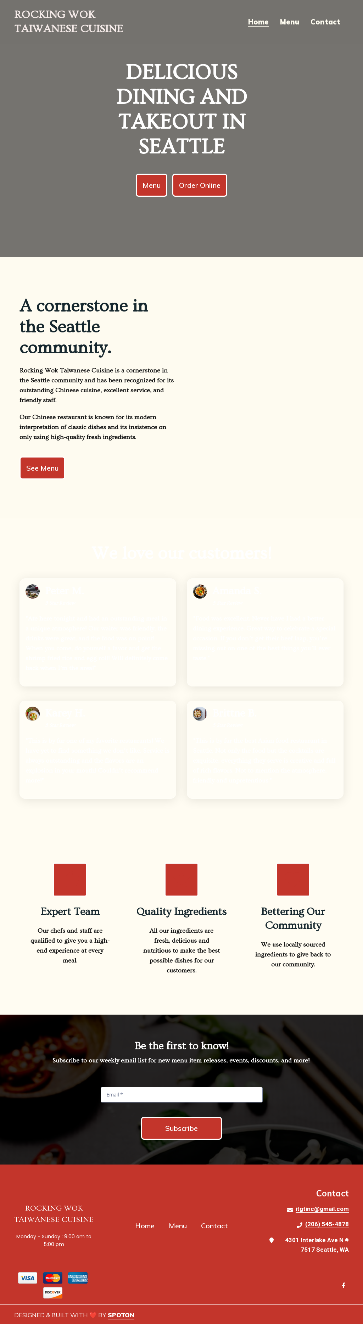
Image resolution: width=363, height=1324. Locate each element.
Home (147, 1225)
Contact (216, 1225)
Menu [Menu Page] (289, 21)
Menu (180, 1225)
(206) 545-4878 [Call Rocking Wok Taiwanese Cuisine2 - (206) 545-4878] (327, 1224)
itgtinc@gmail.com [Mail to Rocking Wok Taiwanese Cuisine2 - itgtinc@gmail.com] (322, 1208)
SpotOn (121, 1315)
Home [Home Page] (258, 21)
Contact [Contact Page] (325, 21)
